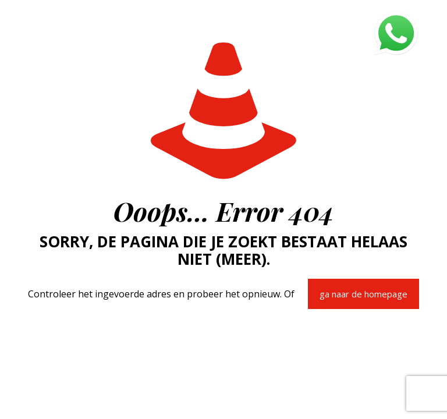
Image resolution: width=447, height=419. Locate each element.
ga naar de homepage (363, 294)
